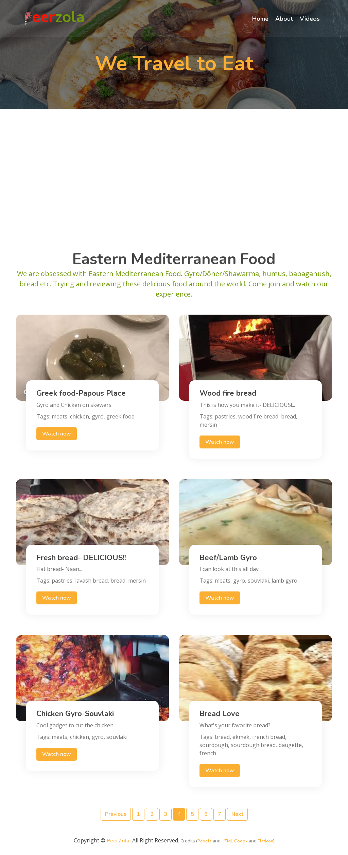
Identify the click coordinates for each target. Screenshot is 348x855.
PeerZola (118, 840)
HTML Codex (235, 841)
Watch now (56, 434)
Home (259, 19)
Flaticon (265, 841)
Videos (309, 19)
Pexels (204, 841)
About (283, 19)
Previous (115, 814)
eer (55, 18)
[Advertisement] (174, 172)
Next (237, 814)
